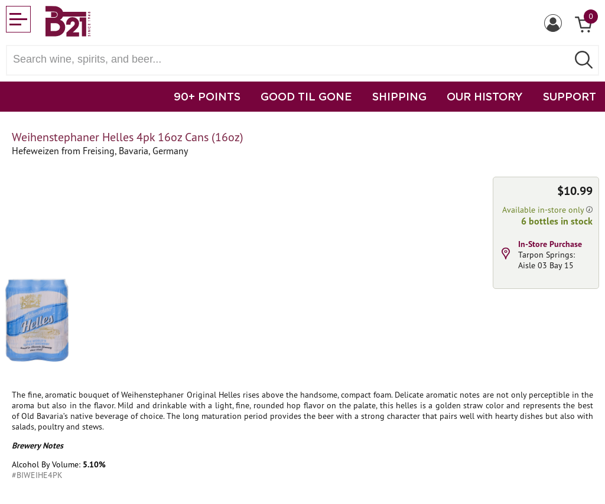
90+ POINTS (207, 96)
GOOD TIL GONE (306, 96)
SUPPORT (569, 96)
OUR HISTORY (485, 96)
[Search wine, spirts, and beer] (290, 59)
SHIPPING (399, 96)
